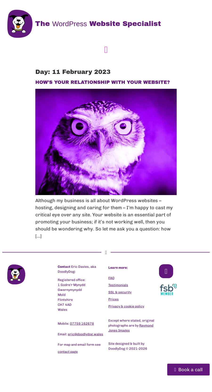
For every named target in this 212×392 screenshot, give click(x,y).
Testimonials (118, 285)
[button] (106, 50)
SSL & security (119, 292)
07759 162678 (82, 324)
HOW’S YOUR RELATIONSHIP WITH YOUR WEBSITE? (102, 82)
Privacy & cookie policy (126, 306)
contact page (68, 352)
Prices (113, 299)
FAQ (111, 278)
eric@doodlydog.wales (85, 334)
